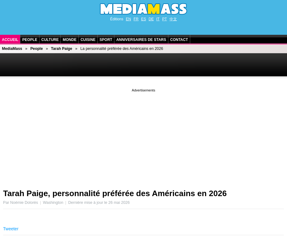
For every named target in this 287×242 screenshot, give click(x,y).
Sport (106, 40)
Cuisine (88, 40)
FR (135, 19)
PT (164, 19)
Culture (50, 40)
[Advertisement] (143, 136)
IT (158, 19)
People (29, 40)
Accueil (10, 40)
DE (151, 19)
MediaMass (12, 48)
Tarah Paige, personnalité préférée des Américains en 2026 (115, 193)
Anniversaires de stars (141, 40)
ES (143, 19)
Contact (179, 40)
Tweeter (10, 228)
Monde (69, 40)
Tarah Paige (61, 48)
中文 (173, 19)
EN (128, 19)
